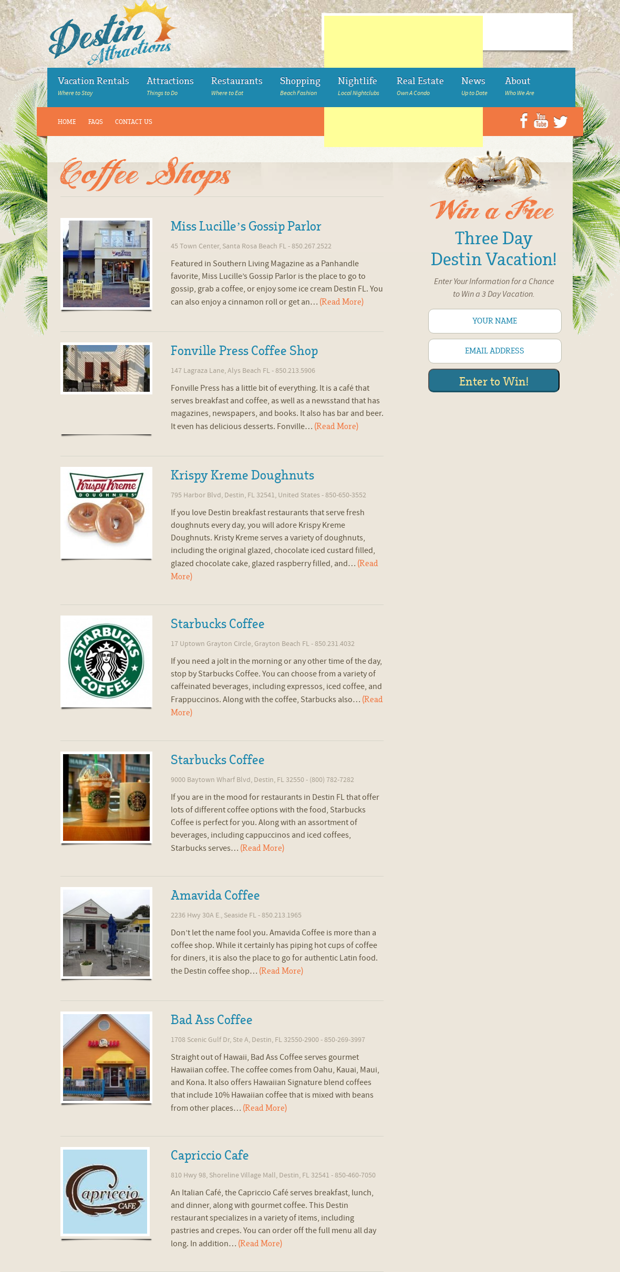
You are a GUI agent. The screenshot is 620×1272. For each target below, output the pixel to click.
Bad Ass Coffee (212, 1020)
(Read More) (341, 302)
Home (67, 122)
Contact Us (133, 122)
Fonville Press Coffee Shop (244, 351)
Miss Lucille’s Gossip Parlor (246, 226)
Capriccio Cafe (210, 1155)
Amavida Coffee (215, 895)
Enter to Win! (494, 381)
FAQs (95, 122)
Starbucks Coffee (218, 624)
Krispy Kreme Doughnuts (242, 475)
